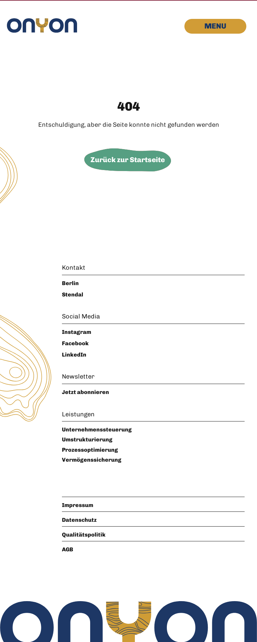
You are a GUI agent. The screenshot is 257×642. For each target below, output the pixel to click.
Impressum (77, 505)
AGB (67, 549)
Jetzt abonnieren (85, 392)
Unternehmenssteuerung (97, 429)
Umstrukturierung (87, 439)
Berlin (70, 283)
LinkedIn (74, 354)
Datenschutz (79, 520)
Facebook (75, 343)
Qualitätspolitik (84, 534)
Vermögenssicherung (91, 460)
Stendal (72, 294)
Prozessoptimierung (90, 450)
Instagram (76, 332)
